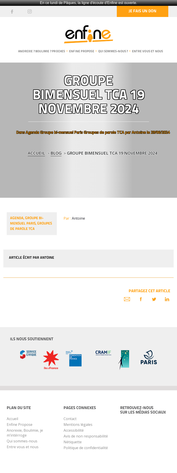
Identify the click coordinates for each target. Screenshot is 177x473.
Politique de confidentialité (86, 447)
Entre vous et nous (147, 51)
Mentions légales (78, 424)
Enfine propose (81, 51)
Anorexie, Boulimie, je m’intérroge (25, 433)
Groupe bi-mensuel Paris (61, 132)
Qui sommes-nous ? (113, 51)
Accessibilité (74, 430)
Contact (70, 418)
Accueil (36, 153)
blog (56, 153)
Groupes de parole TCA (104, 132)
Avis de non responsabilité (86, 436)
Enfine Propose (19, 424)
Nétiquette (73, 441)
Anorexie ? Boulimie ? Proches (41, 51)
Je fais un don (142, 11)
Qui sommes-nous (22, 441)
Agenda (32, 132)
